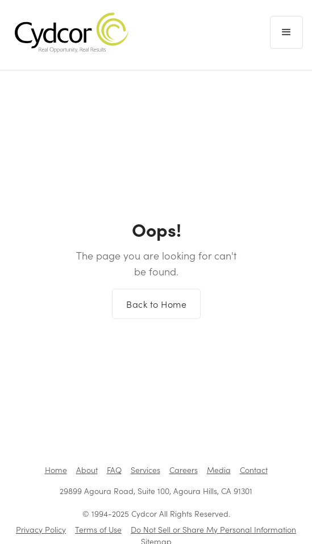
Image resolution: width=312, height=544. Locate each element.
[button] (286, 32)
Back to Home (156, 307)
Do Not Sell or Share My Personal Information (213, 529)
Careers (183, 470)
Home (56, 470)
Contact (254, 470)
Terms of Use (98, 529)
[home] (68, 32)
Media (219, 470)
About (87, 470)
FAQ (114, 470)
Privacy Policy (41, 529)
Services (145, 470)
